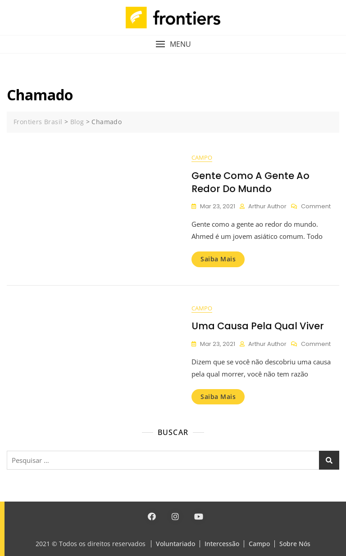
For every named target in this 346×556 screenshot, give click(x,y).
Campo (201, 157)
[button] (173, 44)
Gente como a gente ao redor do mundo (250, 182)
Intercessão (222, 543)
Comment (316, 206)
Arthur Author (267, 206)
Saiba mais (218, 259)
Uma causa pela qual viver (257, 325)
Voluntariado (175, 543)
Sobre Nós (294, 543)
